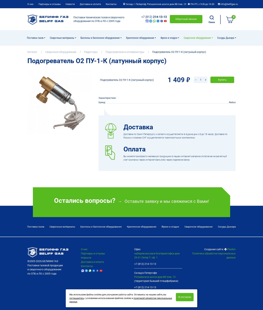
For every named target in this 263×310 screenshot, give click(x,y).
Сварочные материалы (62, 37)
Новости (70, 4)
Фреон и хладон (169, 37)
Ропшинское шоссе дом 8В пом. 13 (155, 276)
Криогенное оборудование (140, 37)
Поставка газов (35, 37)
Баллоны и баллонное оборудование (100, 37)
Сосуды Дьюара (226, 37)
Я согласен (184, 297)
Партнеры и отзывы (50, 4)
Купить (222, 75)
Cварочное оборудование (197, 37)
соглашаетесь (76, 298)
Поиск (212, 20)
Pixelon (231, 248)
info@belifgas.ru (228, 4)
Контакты (111, 4)
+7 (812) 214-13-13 (145, 263)
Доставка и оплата (90, 4)
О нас (30, 4)
